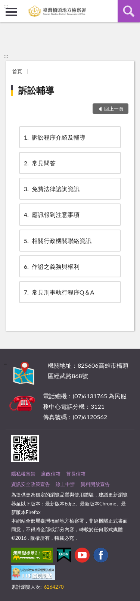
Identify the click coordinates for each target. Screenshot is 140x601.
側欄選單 (11, 12)
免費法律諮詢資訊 (51, 188)
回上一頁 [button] (114, 109)
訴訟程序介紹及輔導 (54, 137)
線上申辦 (65, 484)
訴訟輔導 (36, 90)
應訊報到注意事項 (51, 214)
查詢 (129, 11)
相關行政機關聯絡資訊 (57, 240)
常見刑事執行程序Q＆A (58, 292)
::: (6, 6)
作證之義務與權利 (51, 266)
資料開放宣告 (95, 484)
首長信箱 (75, 474)
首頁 (17, 71)
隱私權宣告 (23, 474)
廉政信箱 (50, 474)
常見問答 (39, 163)
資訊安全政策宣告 (30, 484)
